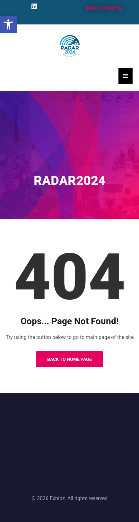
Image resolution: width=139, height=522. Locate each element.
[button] (8, 24)
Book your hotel (103, 7)
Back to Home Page (69, 359)
